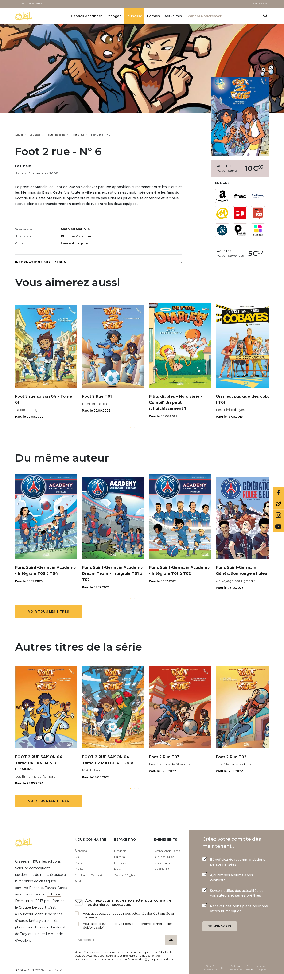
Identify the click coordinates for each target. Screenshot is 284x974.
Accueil (19, 134)
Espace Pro (260, 4)
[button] (131, 428)
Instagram (278, 515)
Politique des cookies (235, 968)
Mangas (114, 16)
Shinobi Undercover (204, 16)
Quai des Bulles (164, 857)
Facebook (278, 492)
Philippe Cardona (76, 236)
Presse (118, 869)
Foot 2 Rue (78, 134)
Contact (80, 869)
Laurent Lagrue (74, 243)
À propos (81, 850)
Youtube (278, 526)
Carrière (80, 863)
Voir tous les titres (48, 611)
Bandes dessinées (87, 16)
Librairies (120, 863)
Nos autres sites (31, 4)
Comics (153, 16)
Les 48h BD (161, 869)
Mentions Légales (261, 968)
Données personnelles (211, 968)
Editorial (120, 857)
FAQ (77, 857)
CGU (223, 968)
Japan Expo (162, 863)
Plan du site (249, 968)
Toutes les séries (56, 134)
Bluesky (278, 504)
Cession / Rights (124, 875)
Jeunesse (134, 16)
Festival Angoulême (167, 850)
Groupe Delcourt (32, 907)
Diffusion (120, 850)
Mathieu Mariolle (75, 229)
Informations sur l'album (98, 262)
